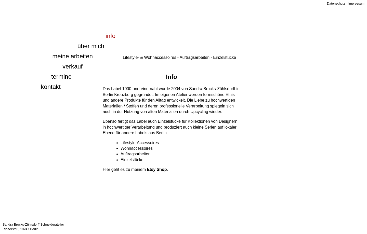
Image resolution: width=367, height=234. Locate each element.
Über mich (90, 46)
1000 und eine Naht (66, 12)
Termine (61, 76)
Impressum (356, 3)
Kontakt (51, 86)
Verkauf (72, 66)
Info (110, 35)
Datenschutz (336, 3)
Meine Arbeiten (72, 56)
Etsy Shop (157, 169)
